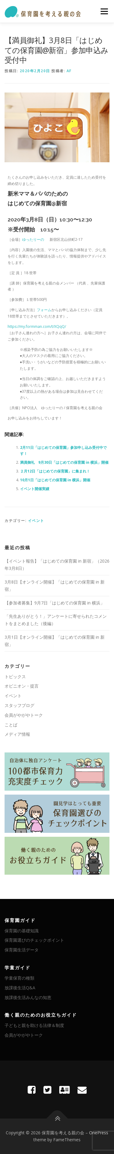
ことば (11, 725)
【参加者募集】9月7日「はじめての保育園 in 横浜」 (55, 603)
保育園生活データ (22, 950)
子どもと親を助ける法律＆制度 (34, 1025)
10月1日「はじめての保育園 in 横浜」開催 (55, 480)
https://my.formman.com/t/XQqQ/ (37, 326)
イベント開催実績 (34, 488)
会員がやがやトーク (24, 715)
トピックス (15, 676)
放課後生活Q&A (20, 988)
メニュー (104, 11)
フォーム (44, 309)
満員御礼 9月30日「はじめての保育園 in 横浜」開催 (64, 462)
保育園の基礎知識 (22, 931)
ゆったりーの (33, 239)
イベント (36, 520)
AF (69, 70)
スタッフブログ (19, 705)
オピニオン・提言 (22, 686)
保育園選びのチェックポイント (34, 940)
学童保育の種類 (19, 978)
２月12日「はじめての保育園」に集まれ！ (55, 471)
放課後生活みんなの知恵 (28, 997)
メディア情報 (17, 734)
